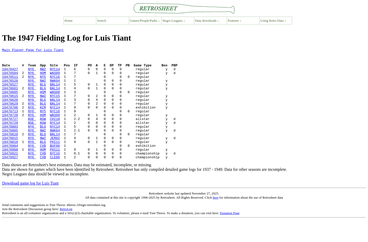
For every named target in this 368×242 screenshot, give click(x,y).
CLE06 (55, 179)
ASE (32, 133)
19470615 (10, 105)
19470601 (10, 96)
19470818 (10, 161)
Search (101, 20)
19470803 (10, 142)
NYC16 (55, 82)
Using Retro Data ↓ (273, 20)
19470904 (10, 165)
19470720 (10, 128)
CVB (43, 165)
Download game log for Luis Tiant (30, 205)
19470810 (10, 151)
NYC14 (55, 73)
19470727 (10, 133)
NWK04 (55, 87)
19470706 (10, 119)
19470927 (10, 179)
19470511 (10, 82)
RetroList (66, 231)
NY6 (32, 73)
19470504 (10, 78)
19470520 (10, 87)
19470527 (10, 92)
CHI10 (55, 133)
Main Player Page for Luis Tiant (33, 50)
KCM (43, 119)
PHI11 (55, 161)
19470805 (10, 147)
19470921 (10, 174)
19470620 (10, 110)
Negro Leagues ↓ (174, 20)
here (215, 220)
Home (68, 20)
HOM (43, 78)
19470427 (10, 73)
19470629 (10, 115)
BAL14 (55, 92)
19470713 (10, 124)
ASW (43, 133)
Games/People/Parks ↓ (145, 20)
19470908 (10, 170)
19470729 (10, 138)
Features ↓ (234, 20)
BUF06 (55, 165)
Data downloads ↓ (207, 20)
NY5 (43, 82)
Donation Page (229, 235)
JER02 (55, 156)
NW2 (43, 73)
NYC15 (55, 105)
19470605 (10, 101)
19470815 (10, 156)
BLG (43, 92)
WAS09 (55, 78)
